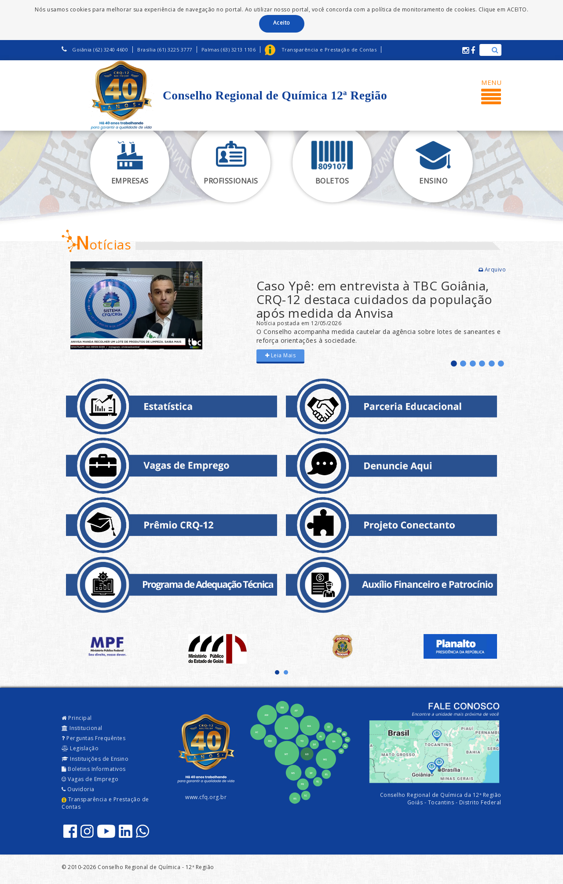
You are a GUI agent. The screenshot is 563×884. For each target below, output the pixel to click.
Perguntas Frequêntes (93, 738)
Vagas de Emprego (90, 779)
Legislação (80, 748)
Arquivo (492, 269)
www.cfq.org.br (206, 797)
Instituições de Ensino (95, 759)
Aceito (281, 22)
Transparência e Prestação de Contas (105, 803)
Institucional (82, 728)
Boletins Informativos (94, 769)
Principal (77, 718)
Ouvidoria (78, 789)
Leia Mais (280, 355)
